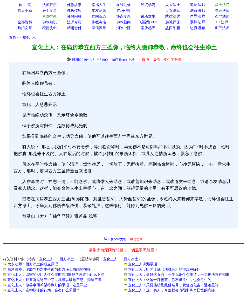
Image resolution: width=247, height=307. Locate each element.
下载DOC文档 (125, 60)
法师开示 (28, 37)
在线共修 (123, 5)
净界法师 (197, 16)
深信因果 (99, 28)
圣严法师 (222, 16)
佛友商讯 (99, 11)
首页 (12, 37)
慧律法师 (172, 16)
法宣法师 (197, 10)
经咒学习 (148, 5)
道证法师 (197, 5)
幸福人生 (99, 5)
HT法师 (222, 22)
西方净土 (67, 259)
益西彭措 (172, 28)
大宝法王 (172, 5)
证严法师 (222, 28)
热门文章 (25, 28)
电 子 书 (123, 11)
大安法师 (172, 10)
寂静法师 (197, 22)
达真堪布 (197, 28)
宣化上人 (46, 259)
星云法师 (222, 11)
